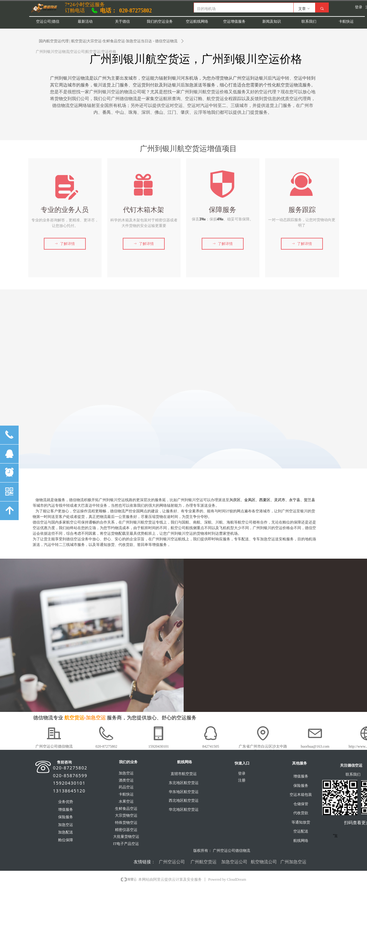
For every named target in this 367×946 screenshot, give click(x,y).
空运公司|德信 (47, 21)
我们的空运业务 (160, 21)
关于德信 (122, 21)
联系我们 (308, 21)
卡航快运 (346, 21)
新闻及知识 (271, 21)
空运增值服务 (234, 21)
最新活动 (85, 21)
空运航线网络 (197, 21)
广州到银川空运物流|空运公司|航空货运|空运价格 (76, 51)
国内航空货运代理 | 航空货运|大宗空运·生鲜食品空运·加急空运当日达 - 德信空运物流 (108, 41)
